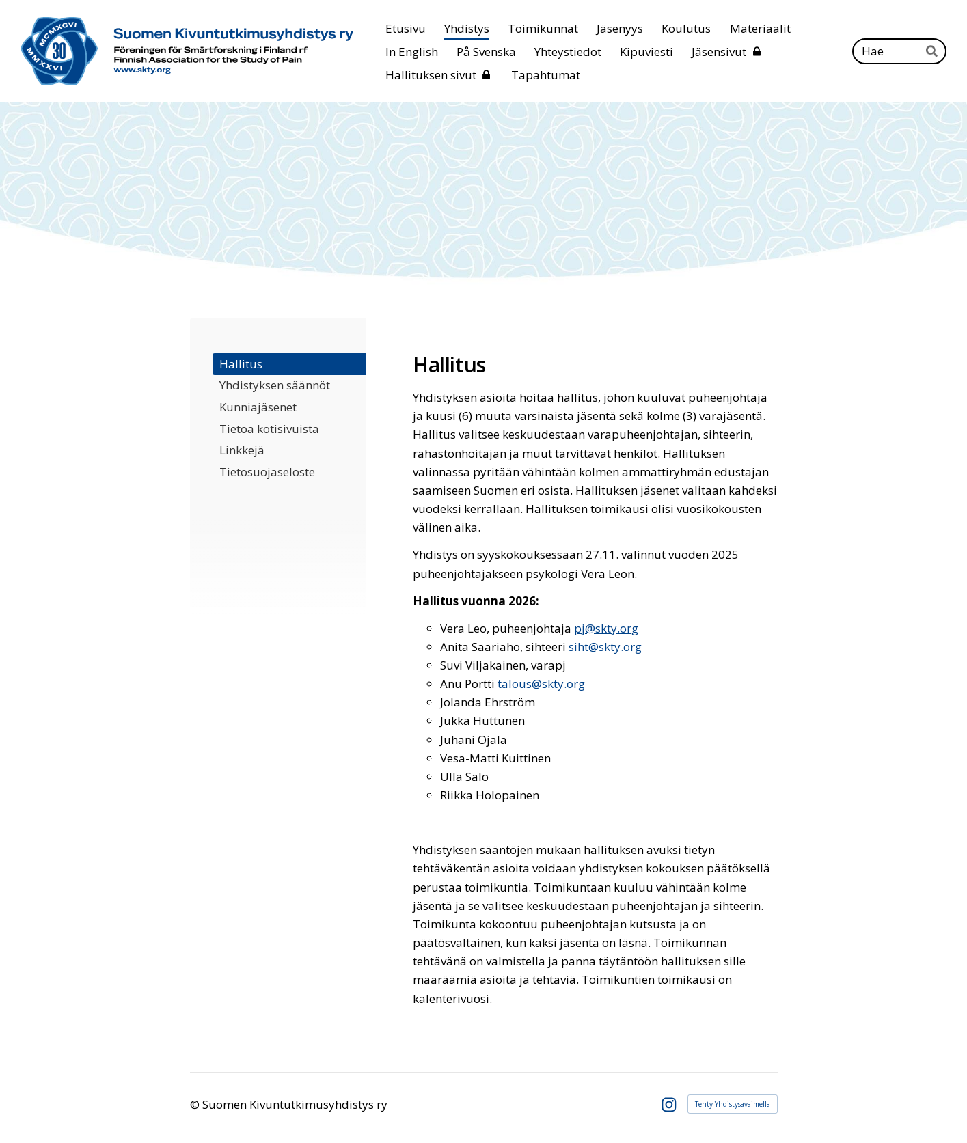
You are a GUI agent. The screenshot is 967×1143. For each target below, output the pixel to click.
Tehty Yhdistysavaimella (732, 1104)
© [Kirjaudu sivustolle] (196, 1104)
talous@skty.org (541, 683)
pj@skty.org (606, 628)
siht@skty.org (605, 647)
